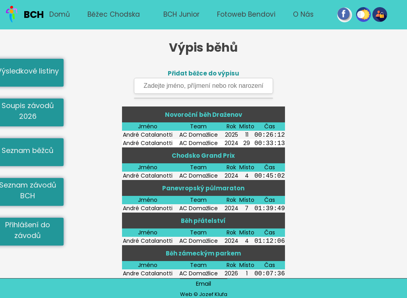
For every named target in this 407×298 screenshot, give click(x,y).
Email (203, 283)
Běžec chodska (113, 14)
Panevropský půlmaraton (203, 188)
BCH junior (181, 14)
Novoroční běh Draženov (203, 114)
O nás (303, 14)
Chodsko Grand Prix (203, 155)
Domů (59, 14)
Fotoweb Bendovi (246, 14)
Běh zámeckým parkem (203, 253)
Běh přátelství (203, 221)
